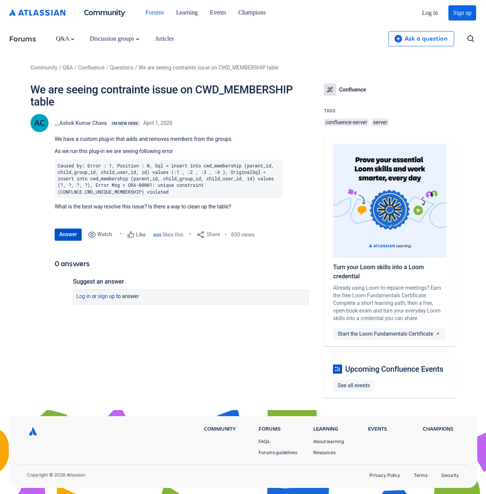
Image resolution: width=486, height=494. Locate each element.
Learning (187, 12)
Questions (121, 68)
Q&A (65, 38)
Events (218, 12)
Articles (164, 38)
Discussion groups (114, 38)
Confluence (91, 68)
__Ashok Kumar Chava (81, 123)
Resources (324, 452)
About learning (328, 441)
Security (450, 475)
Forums (154, 12)
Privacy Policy (384, 475)
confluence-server (346, 122)
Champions (252, 12)
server (380, 122)
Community (104, 11)
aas (157, 235)
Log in (430, 12)
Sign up (462, 12)
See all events (354, 385)
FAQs (264, 441)
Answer (68, 234)
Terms (421, 475)
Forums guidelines (278, 452)
